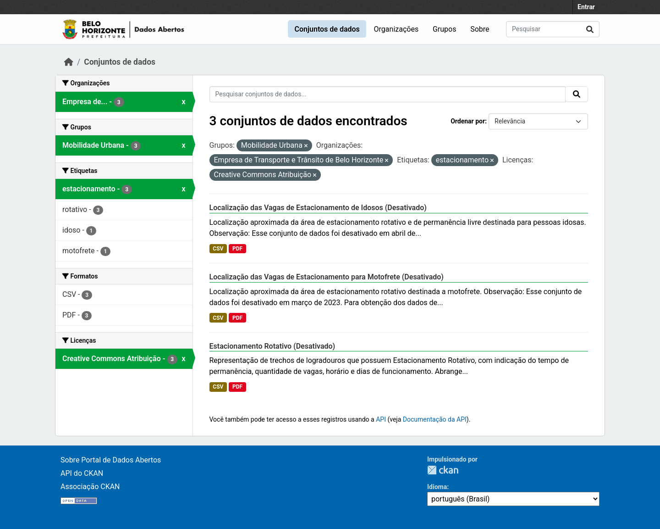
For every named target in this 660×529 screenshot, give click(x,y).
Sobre (479, 29)
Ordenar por (468, 121)
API (381, 419)
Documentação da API (435, 419)
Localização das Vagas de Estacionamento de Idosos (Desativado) (318, 207)
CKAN (442, 470)
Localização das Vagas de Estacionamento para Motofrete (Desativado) (326, 277)
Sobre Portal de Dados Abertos (110, 460)
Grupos (444, 29)
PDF (237, 248)
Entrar (586, 7)
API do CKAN (81, 473)
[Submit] (590, 29)
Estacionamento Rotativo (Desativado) (272, 346)
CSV (218, 248)
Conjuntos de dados (326, 29)
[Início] (68, 62)
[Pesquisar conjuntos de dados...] (553, 29)
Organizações (396, 29)
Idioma (437, 486)
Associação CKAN (90, 486)
